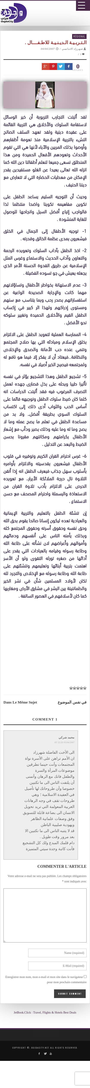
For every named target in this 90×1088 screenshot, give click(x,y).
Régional (79, 36)
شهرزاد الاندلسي (72, 48)
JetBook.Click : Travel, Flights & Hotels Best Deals (45, 1012)
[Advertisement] (47, 786)
